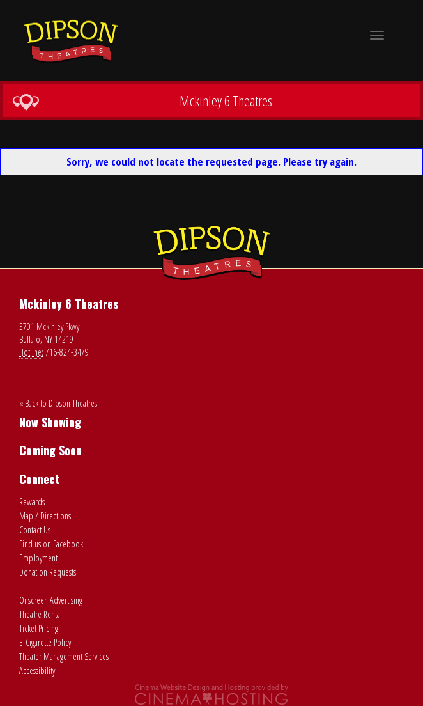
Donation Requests (47, 572)
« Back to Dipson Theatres (58, 403)
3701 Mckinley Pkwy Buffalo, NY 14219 (49, 332)
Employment (38, 558)
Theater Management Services (64, 656)
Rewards (32, 502)
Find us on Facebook (51, 544)
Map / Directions (45, 516)
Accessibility (37, 670)
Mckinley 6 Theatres (142, 101)
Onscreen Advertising (50, 600)
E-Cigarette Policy (45, 642)
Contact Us (34, 530)
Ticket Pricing (38, 628)
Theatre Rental (40, 614)
